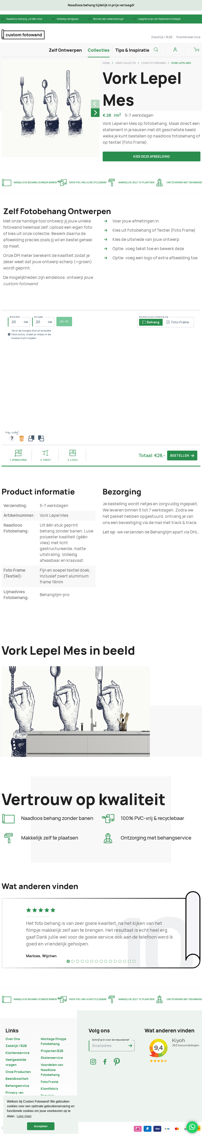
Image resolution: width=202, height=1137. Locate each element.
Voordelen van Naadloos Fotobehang (52, 1069)
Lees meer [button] (24, 1116)
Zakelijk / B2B (161, 37)
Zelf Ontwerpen (65, 50)
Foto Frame (49, 1082)
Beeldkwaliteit (16, 1078)
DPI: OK (64, 321)
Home (106, 63)
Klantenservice (188, 37)
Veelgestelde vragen (15, 1062)
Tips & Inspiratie (132, 50)
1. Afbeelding (18, 455)
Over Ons (12, 1039)
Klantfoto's (49, 1088)
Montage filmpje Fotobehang (53, 1042)
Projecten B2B (52, 1051)
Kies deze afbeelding (151, 156)
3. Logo (73, 455)
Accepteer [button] (41, 1126)
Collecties (99, 50)
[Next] (95, 112)
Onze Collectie (125, 63)
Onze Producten (18, 1072)
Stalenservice (52, 1057)
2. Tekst (45, 455)
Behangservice (17, 1085)
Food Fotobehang (153, 63)
